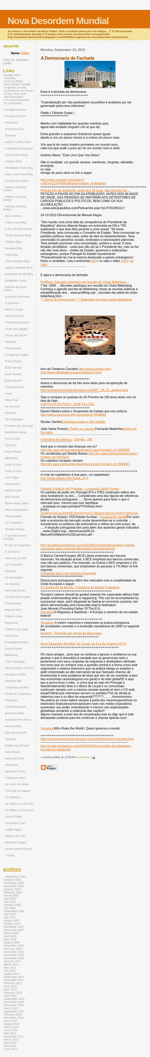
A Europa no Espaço (18, 790)
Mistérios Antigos (15, 842)
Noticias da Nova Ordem (14, 189)
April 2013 (10, 989)
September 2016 (14, 998)
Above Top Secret (16, 335)
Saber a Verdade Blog (18, 267)
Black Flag (11, 400)
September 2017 (14, 1011)
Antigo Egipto (13, 829)
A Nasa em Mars (15, 777)
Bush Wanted (13, 380)
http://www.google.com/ (95, 369)
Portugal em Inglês (16, 354)
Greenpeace (12, 484)
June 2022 (10, 1049)
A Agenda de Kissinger (19, 148)
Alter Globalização (16, 509)
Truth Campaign (15, 661)
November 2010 (14, 955)
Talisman (10, 341)
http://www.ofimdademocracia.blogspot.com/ (71, 372)
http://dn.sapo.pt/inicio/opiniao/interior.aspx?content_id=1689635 (85, 450)
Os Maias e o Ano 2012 (19, 810)
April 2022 (10, 1042)
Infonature (11, 122)
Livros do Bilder (13, 81)
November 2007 (14, 926)
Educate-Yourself (15, 732)
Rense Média (13, 726)
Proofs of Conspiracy (18, 545)
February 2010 (13, 948)
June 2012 (10, 986)
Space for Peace (15, 771)
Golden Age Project (17, 745)
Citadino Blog (13, 161)
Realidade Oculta (16, 280)
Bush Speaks (13, 374)
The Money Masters (17, 322)
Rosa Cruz (11, 635)
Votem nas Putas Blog (19, 174)
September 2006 (14, 911)
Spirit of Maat (13, 816)
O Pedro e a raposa (81, 429)
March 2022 (11, 1039)
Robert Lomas (14, 616)
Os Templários (14, 522)
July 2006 (10, 908)
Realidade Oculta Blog (19, 167)
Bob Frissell (12, 496)
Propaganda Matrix (17, 642)
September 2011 (14, 976)
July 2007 (10, 917)
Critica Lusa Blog (15, 222)
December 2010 (14, 958)
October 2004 (12, 879)
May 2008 (10, 939)
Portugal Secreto (15, 109)
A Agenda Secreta (15, 87)
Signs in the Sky (15, 836)
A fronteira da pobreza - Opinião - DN (66, 439)
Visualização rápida (113, 517)
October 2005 (12, 904)
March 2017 (11, 1008)
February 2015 (13, 992)
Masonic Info (13, 609)
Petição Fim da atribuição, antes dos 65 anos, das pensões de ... (85, 190)
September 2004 (15, 876)
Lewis (8, 393)
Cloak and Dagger (16, 328)
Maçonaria (11, 622)
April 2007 (10, 914)
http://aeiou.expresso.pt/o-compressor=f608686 (73, 414)
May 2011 (10, 967)
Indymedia (11, 254)
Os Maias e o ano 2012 (19, 803)
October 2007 (12, 923)
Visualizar (47, 612)
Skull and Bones (15, 590)
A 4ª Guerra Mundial (16, 100)
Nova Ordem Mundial (17, 84)
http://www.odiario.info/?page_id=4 (64, 478)
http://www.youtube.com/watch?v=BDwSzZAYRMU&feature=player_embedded (73, 181)
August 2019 (12, 1023)
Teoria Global (13, 516)
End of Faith (12, 438)
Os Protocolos (14, 564)
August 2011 (12, 973)
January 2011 (12, 961)
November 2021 (14, 1036)
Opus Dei (11, 445)
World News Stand (16, 503)
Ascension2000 (14, 758)
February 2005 (13, 892)
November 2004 (14, 883)
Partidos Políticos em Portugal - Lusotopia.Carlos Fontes (79, 488)
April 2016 (10, 995)
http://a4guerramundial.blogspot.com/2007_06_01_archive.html (84, 390)
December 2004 (14, 886)
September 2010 (14, 951)
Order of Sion (13, 464)
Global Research (15, 706)
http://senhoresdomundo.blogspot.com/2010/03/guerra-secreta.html (87, 739)
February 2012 (13, 983)
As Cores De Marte (17, 784)
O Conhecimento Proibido (14, 537)
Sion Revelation (13, 96)
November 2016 (14, 1002)
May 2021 (10, 1033)
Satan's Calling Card (17, 142)
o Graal (9, 855)
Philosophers (13, 348)
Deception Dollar (15, 674)
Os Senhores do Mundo (19, 90)
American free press (17, 296)
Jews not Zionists (16, 558)
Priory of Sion (13, 471)
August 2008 (12, 942)
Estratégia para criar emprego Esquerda (68, 573)
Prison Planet (13, 361)
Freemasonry (13, 603)
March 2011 (11, 964)
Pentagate (11, 700)
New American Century (19, 668)
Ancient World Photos (18, 848)
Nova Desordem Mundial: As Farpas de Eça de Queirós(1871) (83, 643)
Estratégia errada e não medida (83, 421)
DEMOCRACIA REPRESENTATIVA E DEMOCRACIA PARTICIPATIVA (89, 513)
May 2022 (10, 1045)
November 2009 (14, 945)
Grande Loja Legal (16, 629)
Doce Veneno (13, 216)
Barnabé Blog (13, 248)
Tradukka (9, 78)
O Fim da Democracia (18, 228)
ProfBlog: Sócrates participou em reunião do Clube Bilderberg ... (84, 282)
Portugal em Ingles (16, 180)
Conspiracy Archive (17, 687)
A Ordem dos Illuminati (19, 425)
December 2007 (14, 930)
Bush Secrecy (13, 367)
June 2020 (10, 1030)
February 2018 (13, 1014)
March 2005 (11, 895)
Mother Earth (13, 490)
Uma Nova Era (14, 129)
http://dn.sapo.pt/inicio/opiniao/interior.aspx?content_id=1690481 (85, 464)
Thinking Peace (14, 387)
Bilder (25, 53)
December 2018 (14, 1017)
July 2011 (10, 970)
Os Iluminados (13, 103)
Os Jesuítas (12, 406)
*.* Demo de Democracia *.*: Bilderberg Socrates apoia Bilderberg (86, 299)
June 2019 (10, 1020)
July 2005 (10, 901)
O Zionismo (12, 303)
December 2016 (14, 1005)
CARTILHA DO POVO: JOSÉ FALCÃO (67, 404)
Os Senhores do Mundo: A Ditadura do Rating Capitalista (79, 587)
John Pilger (12, 477)
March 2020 (11, 1027)
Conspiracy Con (15, 823)
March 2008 (11, 933)
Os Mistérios (13, 797)
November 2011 (14, 980)
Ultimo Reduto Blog (17, 261)
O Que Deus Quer (15, 93)
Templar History (14, 529)
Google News (12, 75)
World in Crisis (14, 309)
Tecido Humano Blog (18, 235)
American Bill (13, 680)
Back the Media (14, 713)
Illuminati (10, 135)
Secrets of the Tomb (17, 596)
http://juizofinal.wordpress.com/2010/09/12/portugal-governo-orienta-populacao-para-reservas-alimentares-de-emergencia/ (87, 546)
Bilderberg (11, 458)
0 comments (82, 757)
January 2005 (12, 889)
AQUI (94, 261)
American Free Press (18, 719)
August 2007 (12, 920)
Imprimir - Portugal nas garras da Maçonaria (71, 633)
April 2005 (10, 898)
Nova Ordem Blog (16, 154)
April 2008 (10, 936)
